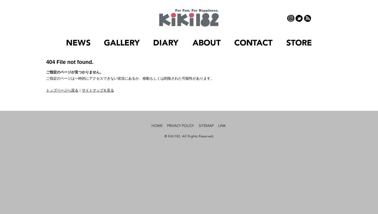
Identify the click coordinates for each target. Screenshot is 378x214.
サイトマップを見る (98, 90)
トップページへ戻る (62, 90)
